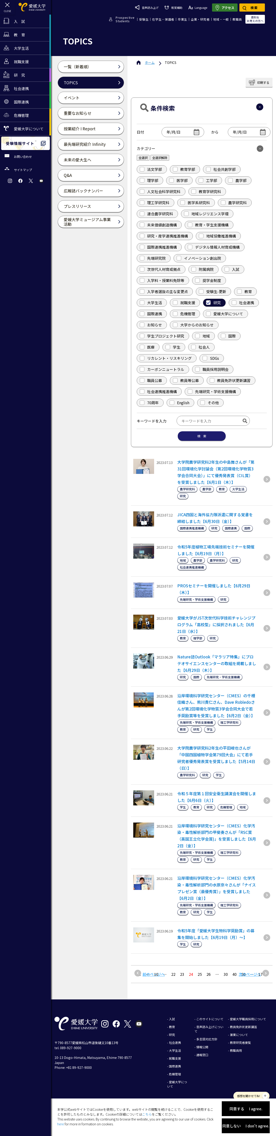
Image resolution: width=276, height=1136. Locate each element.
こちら (147, 1114)
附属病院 (202, 269)
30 (226, 974)
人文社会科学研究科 (160, 191)
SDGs (211, 358)
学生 (172, 347)
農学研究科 (234, 202)
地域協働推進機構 (217, 236)
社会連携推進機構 (158, 391)
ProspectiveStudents (125, 19)
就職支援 (184, 302)
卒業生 (182, 19)
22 (173, 974)
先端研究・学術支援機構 (212, 391)
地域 (202, 336)
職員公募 (151, 380)
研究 (213, 302)
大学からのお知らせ (193, 325)
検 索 (201, 436)
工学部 (208, 180)
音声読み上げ (147, 7)
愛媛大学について (224, 313)
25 (200, 974)
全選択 (143, 158)
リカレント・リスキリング (166, 358)
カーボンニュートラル (162, 369)
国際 (228, 336)
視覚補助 (173, 7)
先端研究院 (153, 258)
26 (208, 974)
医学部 (178, 180)
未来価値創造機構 (158, 225)
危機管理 (184, 313)
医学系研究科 (195, 202)
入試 (232, 269)
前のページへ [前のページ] (154, 974)
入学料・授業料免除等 (162, 280)
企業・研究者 (200, 19)
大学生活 (151, 302)
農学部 (237, 180)
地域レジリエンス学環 (206, 213)
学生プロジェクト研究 (162, 336)
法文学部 (151, 169)
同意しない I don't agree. (245, 1126)
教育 (244, 291)
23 (182, 974)
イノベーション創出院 (199, 258)
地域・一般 (221, 19)
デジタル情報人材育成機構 (214, 247)
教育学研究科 (206, 191)
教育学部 (184, 169)
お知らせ (151, 325)
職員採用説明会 (211, 369)
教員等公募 (186, 380)
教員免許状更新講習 (230, 380)
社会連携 (243, 302)
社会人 (200, 347)
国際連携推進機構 (158, 247)
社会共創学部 (221, 169)
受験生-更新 (212, 291)
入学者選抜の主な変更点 (164, 291)
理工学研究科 (154, 202)
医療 (147, 347)
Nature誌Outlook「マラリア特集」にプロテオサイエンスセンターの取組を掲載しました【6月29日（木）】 (216, 663)
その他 (209, 402)
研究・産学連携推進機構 (164, 236)
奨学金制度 (208, 280)
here (60, 1124)
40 (234, 974)
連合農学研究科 (156, 213)
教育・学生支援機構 (208, 225)
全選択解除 (159, 158)
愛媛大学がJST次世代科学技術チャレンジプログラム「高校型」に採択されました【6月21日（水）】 (216, 624)
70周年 (149, 402)
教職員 (237, 19)
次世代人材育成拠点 (160, 269)
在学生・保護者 (163, 19)
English (179, 402)
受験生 (144, 19)
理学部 (149, 180)
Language (197, 7)
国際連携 (151, 313)
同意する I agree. (245, 1108)
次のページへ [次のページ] (250, 974)
